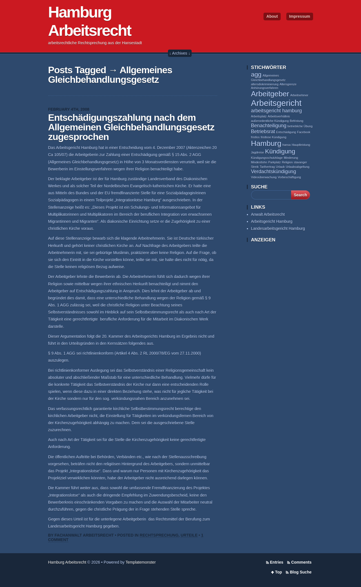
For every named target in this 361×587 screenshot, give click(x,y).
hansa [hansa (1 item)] (286, 144)
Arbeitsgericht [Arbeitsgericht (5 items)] (276, 103)
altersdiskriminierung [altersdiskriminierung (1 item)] (265, 84)
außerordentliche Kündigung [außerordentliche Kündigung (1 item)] (270, 121)
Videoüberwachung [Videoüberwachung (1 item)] (264, 177)
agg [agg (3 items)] (256, 74)
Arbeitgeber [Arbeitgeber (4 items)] (270, 94)
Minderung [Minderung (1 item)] (291, 157)
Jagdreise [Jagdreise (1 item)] (257, 152)
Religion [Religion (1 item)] (287, 162)
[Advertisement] (273, 334)
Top (278, 572)
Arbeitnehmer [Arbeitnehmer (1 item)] (299, 95)
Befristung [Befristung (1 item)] (296, 121)
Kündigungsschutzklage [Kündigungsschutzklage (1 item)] (267, 157)
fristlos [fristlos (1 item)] (255, 137)
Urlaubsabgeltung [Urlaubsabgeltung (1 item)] (297, 166)
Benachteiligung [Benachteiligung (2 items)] (269, 125)
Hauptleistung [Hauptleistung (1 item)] (301, 144)
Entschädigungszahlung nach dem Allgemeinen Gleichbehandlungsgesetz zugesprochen (131, 127)
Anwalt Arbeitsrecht (268, 214)
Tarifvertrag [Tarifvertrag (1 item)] (267, 166)
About (272, 16)
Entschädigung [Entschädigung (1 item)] (286, 132)
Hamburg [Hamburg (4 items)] (266, 143)
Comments (301, 562)
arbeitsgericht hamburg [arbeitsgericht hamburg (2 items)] (276, 111)
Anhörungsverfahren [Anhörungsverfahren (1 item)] (264, 88)
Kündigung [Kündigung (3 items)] (280, 151)
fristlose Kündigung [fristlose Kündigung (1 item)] (273, 137)
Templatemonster (140, 562)
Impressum (299, 16)
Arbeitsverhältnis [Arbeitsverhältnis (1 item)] (279, 116)
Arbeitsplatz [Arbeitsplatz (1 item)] (259, 116)
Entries (276, 562)
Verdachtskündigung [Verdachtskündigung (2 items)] (273, 171)
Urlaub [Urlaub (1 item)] (280, 166)
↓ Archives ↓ (180, 53)
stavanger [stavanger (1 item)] (300, 162)
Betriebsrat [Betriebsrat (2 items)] (263, 131)
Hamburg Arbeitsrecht (67, 562)
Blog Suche (300, 572)
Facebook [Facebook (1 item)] (303, 132)
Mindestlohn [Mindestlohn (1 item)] (259, 162)
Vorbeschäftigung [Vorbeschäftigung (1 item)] (289, 177)
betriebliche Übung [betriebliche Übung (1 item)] (300, 126)
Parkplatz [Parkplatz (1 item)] (274, 162)
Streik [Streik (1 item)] (255, 166)
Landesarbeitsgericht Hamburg (278, 228)
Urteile (189, 535)
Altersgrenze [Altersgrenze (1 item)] (288, 84)
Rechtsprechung (159, 535)
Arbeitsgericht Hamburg (272, 221)
